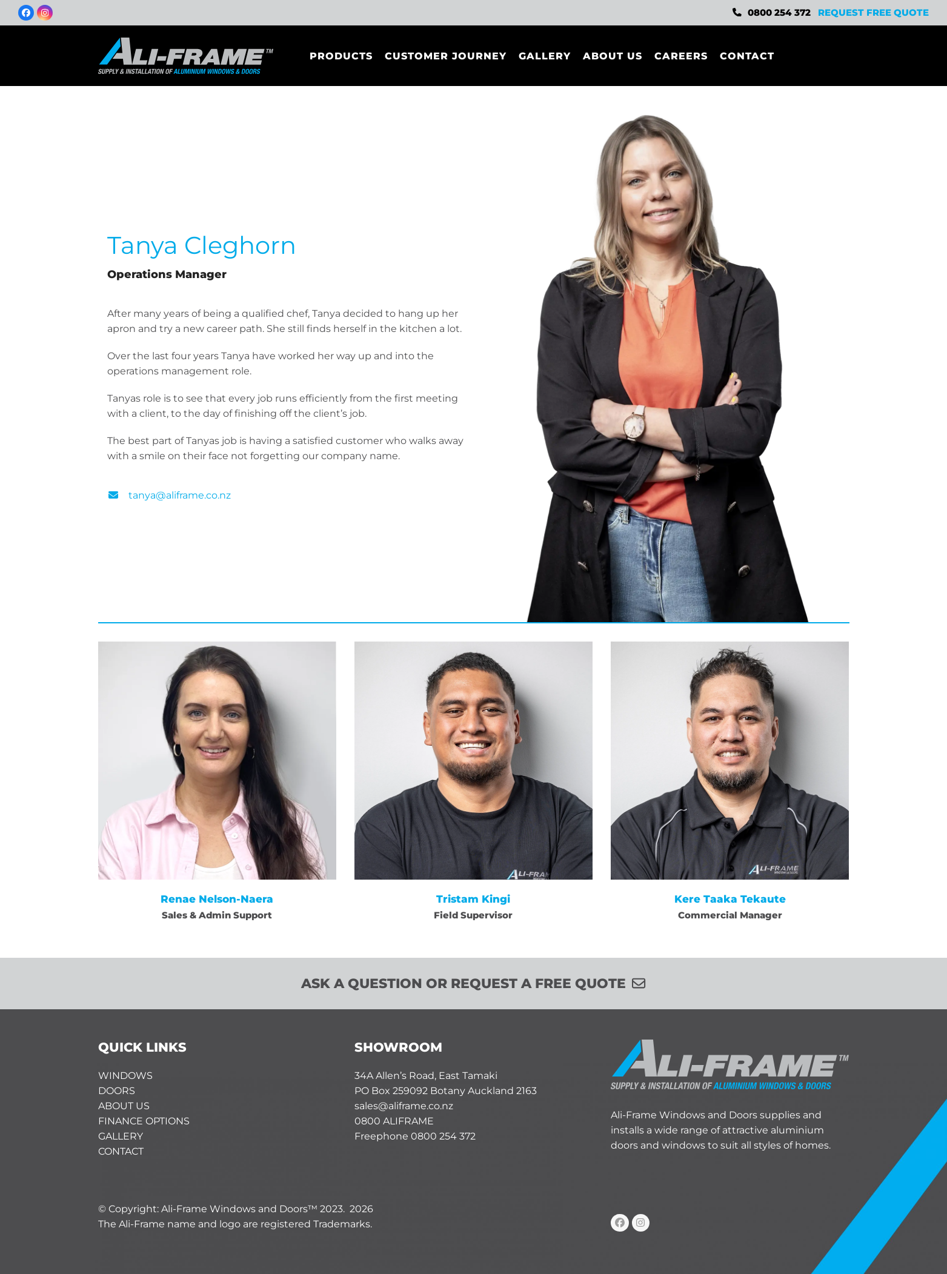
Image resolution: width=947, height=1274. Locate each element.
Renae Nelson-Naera (217, 898)
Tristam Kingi (473, 898)
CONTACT (121, 1151)
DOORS (116, 1091)
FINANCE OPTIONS (144, 1121)
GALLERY (120, 1136)
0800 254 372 (779, 12)
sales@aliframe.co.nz (403, 1106)
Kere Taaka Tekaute (730, 898)
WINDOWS (125, 1075)
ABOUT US (124, 1106)
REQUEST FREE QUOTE (873, 12)
